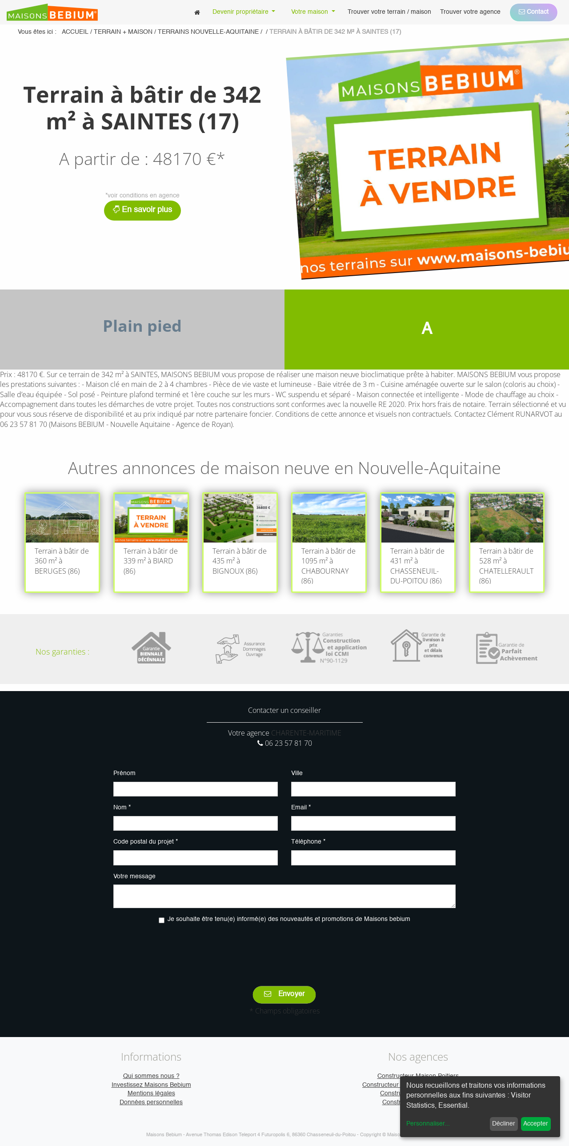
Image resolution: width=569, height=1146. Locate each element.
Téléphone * (308, 842)
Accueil (75, 32)
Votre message (134, 876)
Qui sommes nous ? (151, 1076)
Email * (301, 807)
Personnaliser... (428, 1124)
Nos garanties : (62, 651)
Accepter (535, 1124)
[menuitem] (197, 12)
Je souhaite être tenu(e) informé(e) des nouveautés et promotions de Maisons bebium (289, 919)
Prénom (124, 773)
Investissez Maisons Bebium (151, 1085)
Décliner (503, 1124)
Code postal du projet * (145, 842)
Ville (297, 773)
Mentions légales (151, 1093)
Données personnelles (151, 1102)
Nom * (122, 807)
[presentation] (284, 948)
